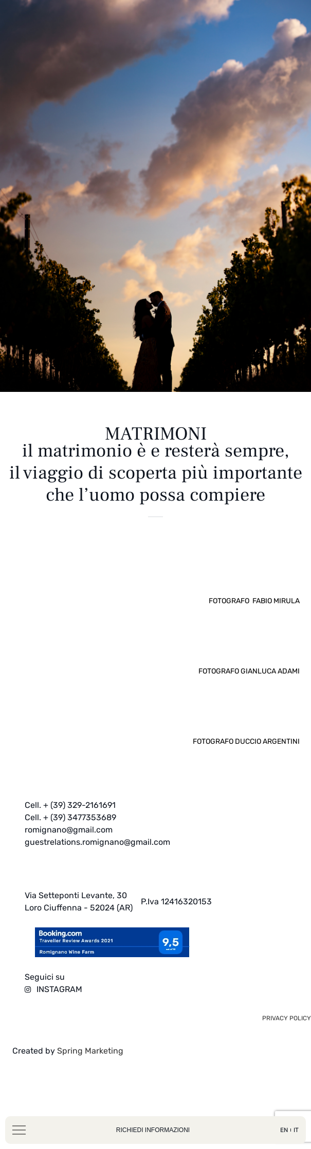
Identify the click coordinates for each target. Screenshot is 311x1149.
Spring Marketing (89, 1076)
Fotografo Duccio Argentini (246, 767)
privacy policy (286, 1043)
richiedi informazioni (153, 1130)
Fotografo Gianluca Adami (249, 696)
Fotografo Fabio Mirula (254, 626)
